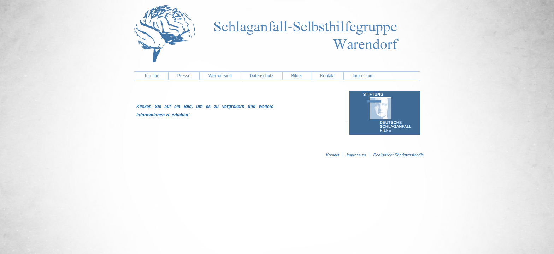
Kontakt (327, 75)
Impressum (363, 75)
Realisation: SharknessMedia (398, 155)
